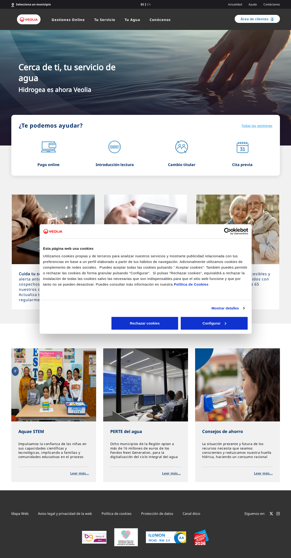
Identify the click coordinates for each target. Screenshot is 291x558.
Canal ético (191, 513)
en (149, 4)
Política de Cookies (191, 284)
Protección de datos (157, 513)
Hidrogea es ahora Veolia (54, 89)
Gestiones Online (68, 19)
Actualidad (235, 4)
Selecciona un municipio (33, 4)
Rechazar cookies (77, 323)
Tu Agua (132, 19)
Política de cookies (116, 513)
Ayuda (253, 4)
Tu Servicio (104, 19)
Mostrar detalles (225, 308)
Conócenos (160, 19)
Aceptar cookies (214, 323)
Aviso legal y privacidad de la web (65, 513)
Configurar (146, 323)
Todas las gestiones (257, 125)
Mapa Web (20, 513)
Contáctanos (271, 4)
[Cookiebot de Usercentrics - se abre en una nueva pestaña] (227, 231)
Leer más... (79, 473)
